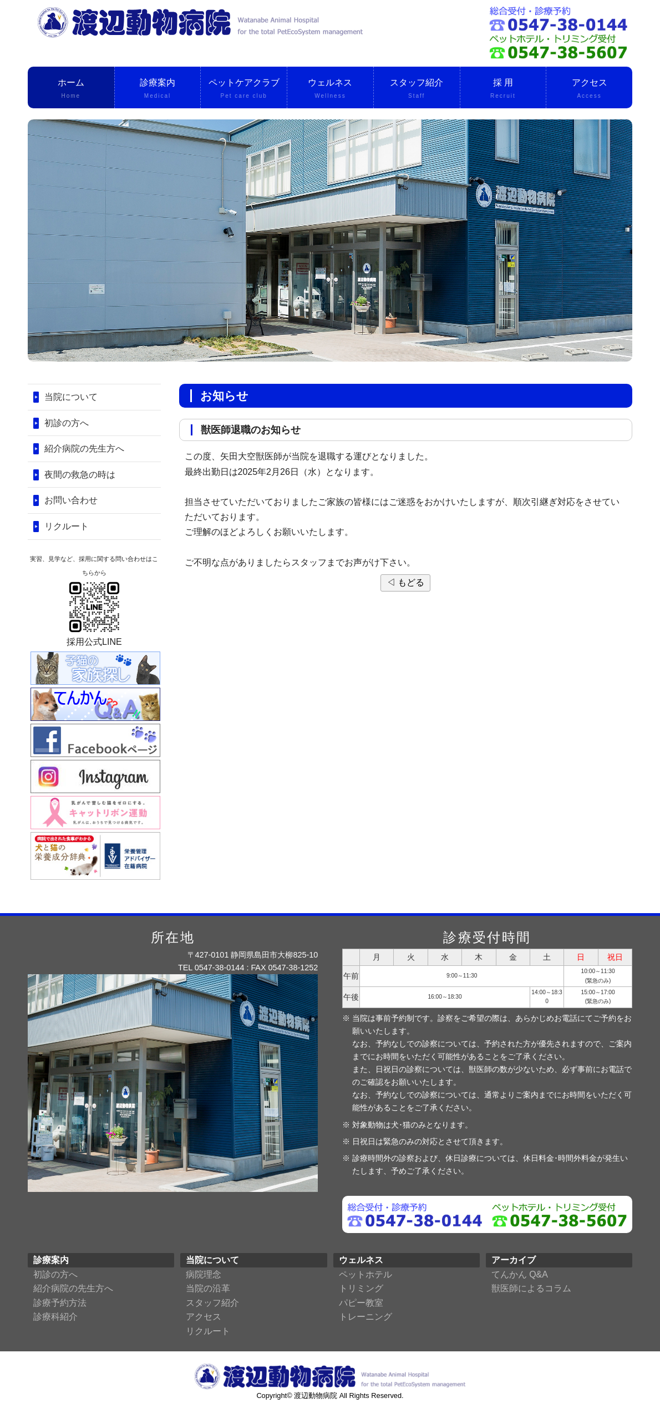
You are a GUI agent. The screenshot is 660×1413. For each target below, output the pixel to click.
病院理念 (203, 1274)
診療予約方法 (60, 1302)
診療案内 (158, 89)
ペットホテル (365, 1274)
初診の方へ (66, 423)
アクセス (589, 89)
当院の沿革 (208, 1288)
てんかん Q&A (519, 1274)
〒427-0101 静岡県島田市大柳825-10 (252, 954)
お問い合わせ (71, 500)
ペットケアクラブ (244, 89)
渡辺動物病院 (315, 1395)
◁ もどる (405, 582)
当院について (71, 397)
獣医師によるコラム (531, 1288)
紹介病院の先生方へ (84, 448)
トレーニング (365, 1316)
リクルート (66, 526)
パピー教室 (361, 1302)
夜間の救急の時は (79, 474)
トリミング (361, 1288)
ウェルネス (330, 89)
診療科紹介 (55, 1316)
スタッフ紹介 (417, 89)
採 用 (503, 89)
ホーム (71, 89)
